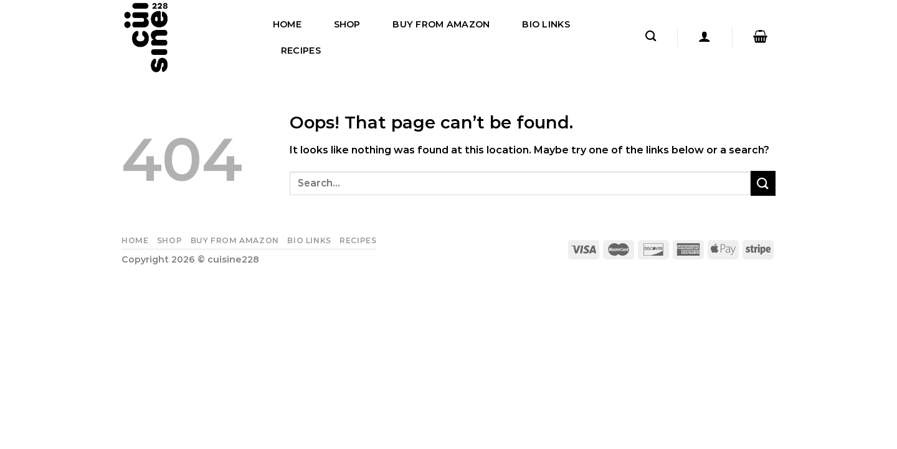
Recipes (301, 50)
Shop (347, 24)
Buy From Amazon (441, 24)
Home (287, 24)
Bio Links (546, 24)
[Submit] (763, 183)
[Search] (650, 36)
